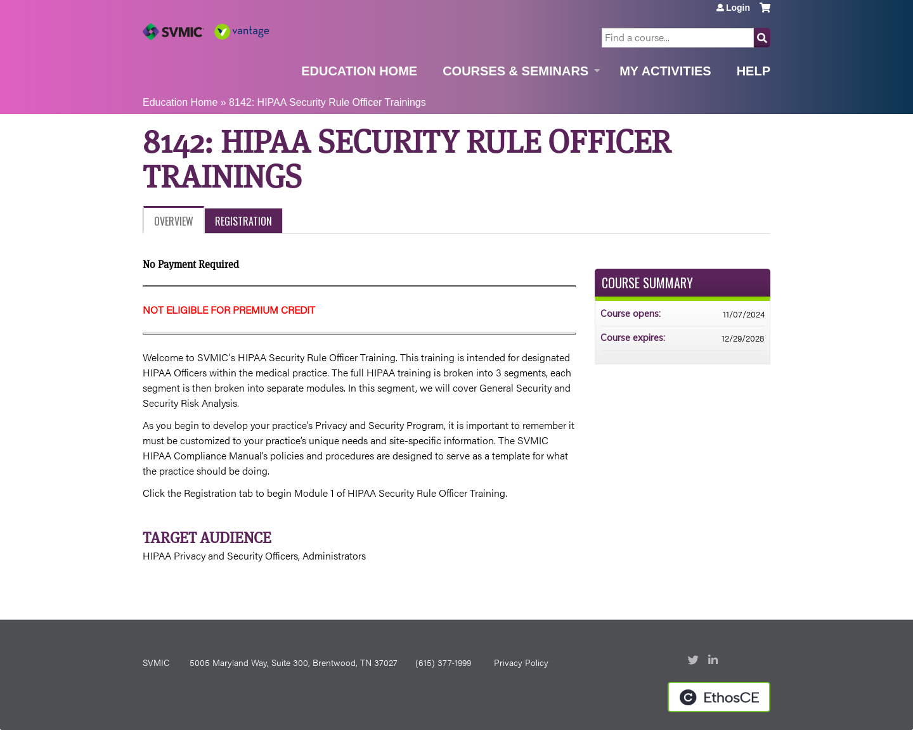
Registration (243, 221)
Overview (173, 221)
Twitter (694, 661)
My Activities (665, 71)
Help (753, 71)
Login (738, 7)
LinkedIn (714, 661)
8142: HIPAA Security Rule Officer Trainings (327, 102)
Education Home (359, 71)
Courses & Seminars (515, 71)
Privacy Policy (521, 662)
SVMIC (156, 662)
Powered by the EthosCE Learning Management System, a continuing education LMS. (719, 697)
